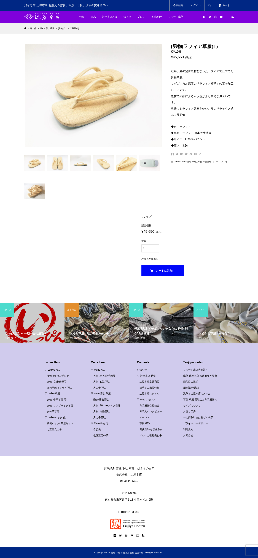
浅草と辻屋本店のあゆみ (197, 393)
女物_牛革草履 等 (56, 399)
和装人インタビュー (150, 411)
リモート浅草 (175, 16)
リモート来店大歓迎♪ (195, 369)
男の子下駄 (99, 387)
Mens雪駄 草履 (189, 161)
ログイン (196, 5)
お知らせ (142, 369)
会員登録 (178, 5)
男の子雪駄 (99, 417)
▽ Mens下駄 (98, 369)
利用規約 (188, 429)
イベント (144, 417)
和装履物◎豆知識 (149, 405)
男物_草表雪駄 (204, 161)
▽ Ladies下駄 (52, 369)
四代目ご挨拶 (190, 381)
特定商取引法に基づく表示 (198, 417)
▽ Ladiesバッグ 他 (55, 417)
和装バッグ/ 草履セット (60, 423)
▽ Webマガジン (146, 399)
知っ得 (127, 16)
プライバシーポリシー (195, 423)
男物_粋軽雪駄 (101, 411)
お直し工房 (189, 411)
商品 (93, 16)
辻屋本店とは (109, 16)
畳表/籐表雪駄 (101, 399)
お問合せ (188, 435)
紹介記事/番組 (191, 387)
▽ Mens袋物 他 (99, 423)
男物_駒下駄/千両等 (104, 375)
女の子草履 (53, 411)
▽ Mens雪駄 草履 (101, 393)
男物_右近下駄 (101, 381)
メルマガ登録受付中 (150, 435)
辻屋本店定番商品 (149, 381)
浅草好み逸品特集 (149, 387)
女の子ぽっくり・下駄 (59, 387)
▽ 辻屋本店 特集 (146, 375)
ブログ (141, 16)
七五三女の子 (54, 429)
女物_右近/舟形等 (56, 381)
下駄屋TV (156, 16)
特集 (81, 16)
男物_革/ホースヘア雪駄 (106, 405)
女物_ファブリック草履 (60, 405)
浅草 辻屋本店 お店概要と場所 (200, 375)
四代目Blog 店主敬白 (151, 429)
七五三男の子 (100, 435)
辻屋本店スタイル (149, 393)
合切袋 (97, 429)
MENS (177, 161)
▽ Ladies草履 (52, 393)
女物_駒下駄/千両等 (58, 375)
